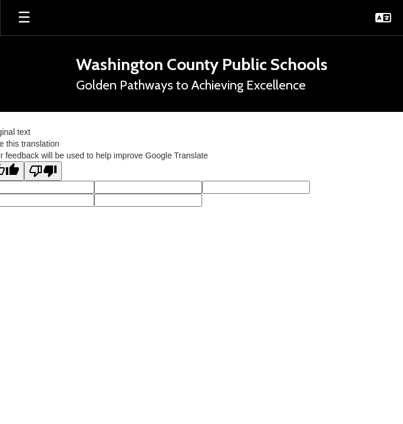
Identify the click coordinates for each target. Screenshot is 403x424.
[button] (383, 17)
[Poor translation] (43, 171)
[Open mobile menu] (24, 17)
